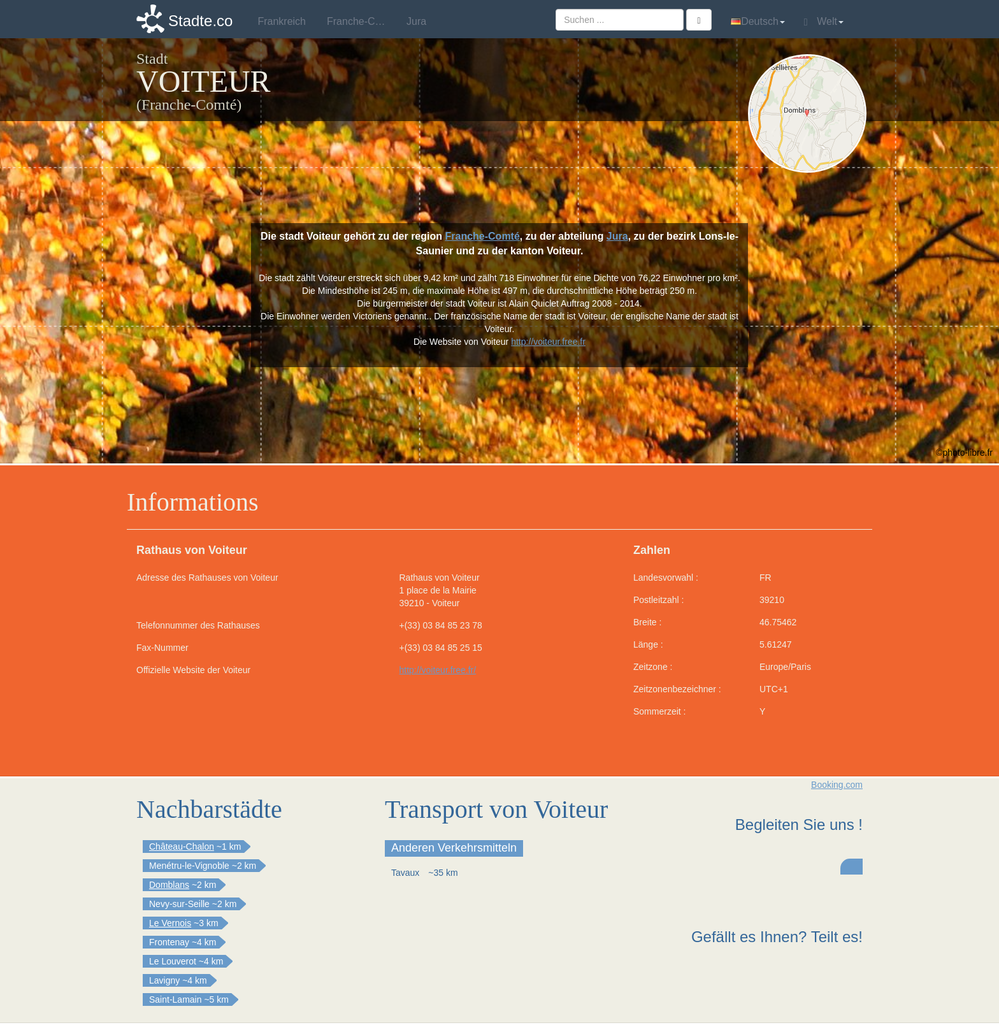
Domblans (169, 885)
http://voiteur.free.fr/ (438, 670)
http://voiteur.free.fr (548, 342)
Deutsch (758, 21)
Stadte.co (200, 20)
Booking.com (837, 785)
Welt (824, 21)
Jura (617, 236)
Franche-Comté (482, 236)
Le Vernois (170, 923)
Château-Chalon (181, 846)
